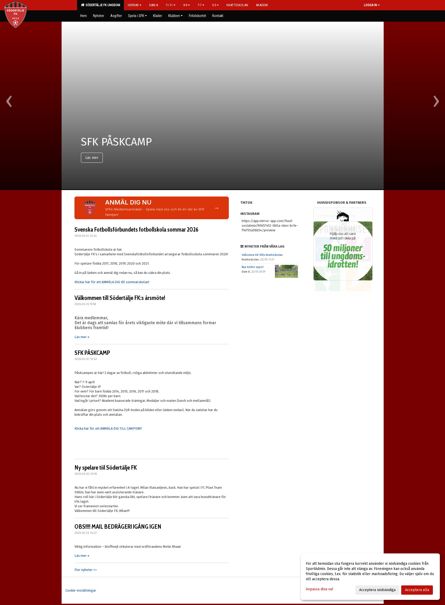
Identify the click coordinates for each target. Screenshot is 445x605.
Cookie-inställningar (80, 590)
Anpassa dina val (319, 589)
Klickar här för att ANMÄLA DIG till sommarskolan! (111, 282)
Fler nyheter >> (85, 570)
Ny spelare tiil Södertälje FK (105, 467)
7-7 (201, 5)
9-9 (186, 5)
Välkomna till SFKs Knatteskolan (262, 255)
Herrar (134, 5)
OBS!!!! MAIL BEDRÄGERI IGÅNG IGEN (117, 526)
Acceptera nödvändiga (377, 590)
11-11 (170, 5)
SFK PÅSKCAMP (92, 352)
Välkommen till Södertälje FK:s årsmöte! (119, 297)
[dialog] (370, 576)
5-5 (215, 5)
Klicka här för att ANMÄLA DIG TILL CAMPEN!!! (108, 428)
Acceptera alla (417, 590)
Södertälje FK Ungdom (100, 5)
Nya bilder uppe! (253, 267)
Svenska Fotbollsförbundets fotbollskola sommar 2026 (136, 229)
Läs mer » (81, 337)
